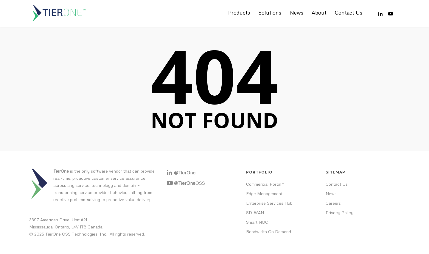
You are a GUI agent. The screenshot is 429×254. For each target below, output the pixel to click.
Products (239, 12)
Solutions (269, 12)
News (296, 12)
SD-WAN (255, 212)
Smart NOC (257, 222)
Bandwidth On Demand (268, 231)
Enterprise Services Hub (269, 203)
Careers (333, 203)
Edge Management (264, 193)
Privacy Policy (339, 212)
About (319, 12)
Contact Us (348, 12)
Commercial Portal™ (265, 184)
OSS (189, 183)
